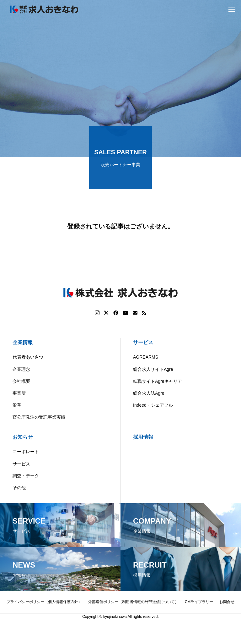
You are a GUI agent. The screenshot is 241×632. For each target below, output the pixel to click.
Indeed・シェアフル (153, 405)
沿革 (17, 405)
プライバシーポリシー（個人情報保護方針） (44, 602)
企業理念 (21, 369)
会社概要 (21, 381)
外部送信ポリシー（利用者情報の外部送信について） (133, 602)
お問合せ (226, 602)
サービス (143, 342)
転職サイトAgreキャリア (157, 381)
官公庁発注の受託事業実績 (39, 417)
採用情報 (143, 437)
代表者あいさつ (28, 357)
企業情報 (23, 342)
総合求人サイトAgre (153, 369)
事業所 (19, 393)
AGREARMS (145, 357)
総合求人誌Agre (148, 393)
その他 (19, 487)
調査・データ (26, 475)
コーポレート (26, 451)
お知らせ (23, 437)
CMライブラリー (199, 602)
